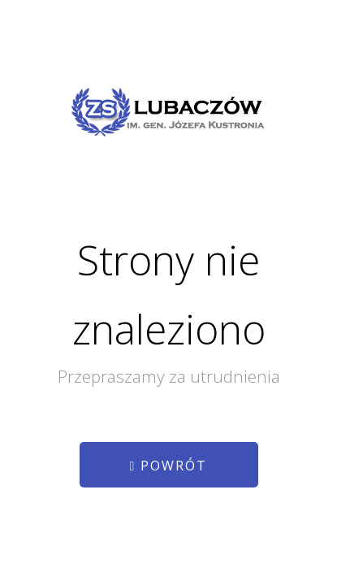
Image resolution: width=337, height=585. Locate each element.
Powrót (169, 465)
